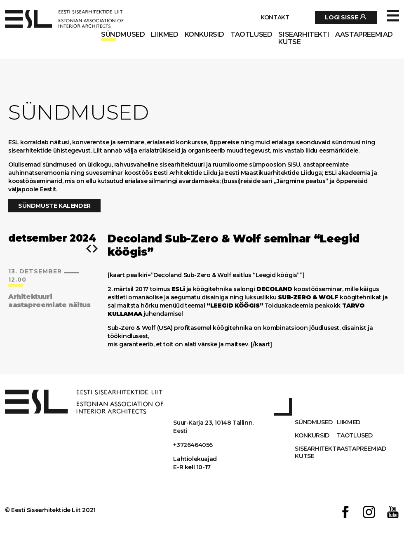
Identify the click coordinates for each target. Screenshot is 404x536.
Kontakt (275, 17)
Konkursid (204, 34)
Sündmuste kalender (54, 205)
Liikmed (164, 34)
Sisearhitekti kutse (303, 38)
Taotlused (251, 34)
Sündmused (123, 34)
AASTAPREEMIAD (364, 34)
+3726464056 (193, 445)
